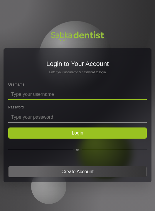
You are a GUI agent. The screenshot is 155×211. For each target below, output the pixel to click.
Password (16, 107)
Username (16, 84)
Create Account (77, 171)
